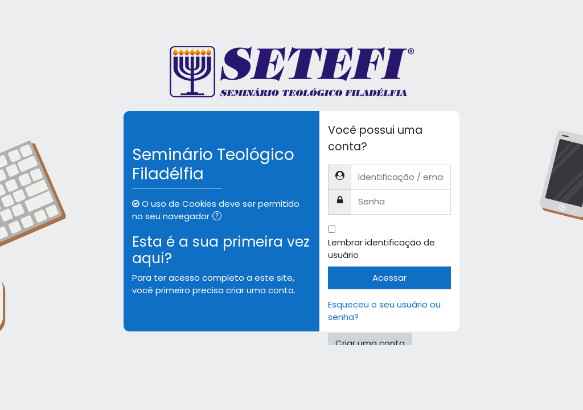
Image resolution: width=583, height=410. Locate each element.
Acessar (389, 278)
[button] (219, 217)
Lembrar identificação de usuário (381, 248)
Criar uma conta (370, 343)
